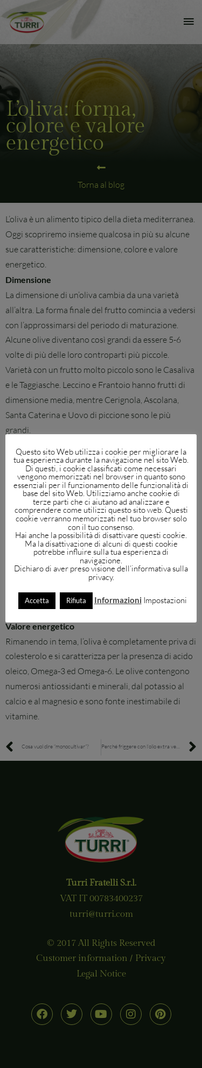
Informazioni (118, 600)
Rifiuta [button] (76, 600)
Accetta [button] (37, 600)
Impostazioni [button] (165, 600)
